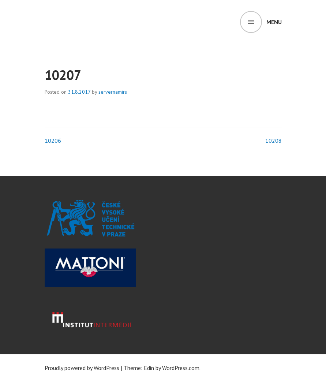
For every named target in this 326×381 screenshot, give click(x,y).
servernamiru (112, 92)
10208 (273, 140)
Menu (274, 22)
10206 (53, 140)
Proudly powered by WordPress (82, 367)
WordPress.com (180, 367)
